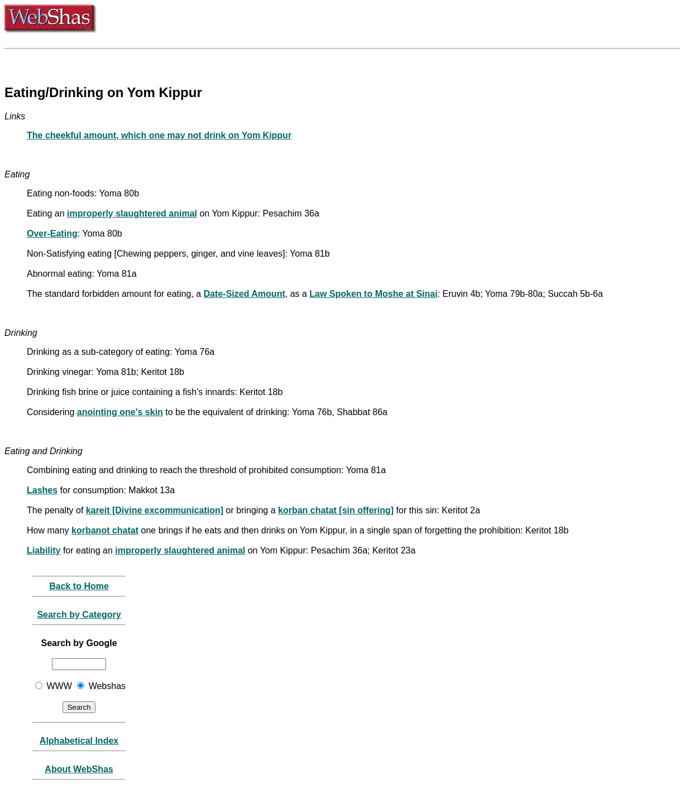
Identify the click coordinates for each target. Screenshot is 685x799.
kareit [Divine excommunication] (154, 510)
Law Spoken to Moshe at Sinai (373, 294)
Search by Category (79, 614)
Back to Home (79, 586)
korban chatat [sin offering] (336, 510)
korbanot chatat (104, 530)
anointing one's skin (120, 412)
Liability (43, 550)
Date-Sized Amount (244, 294)
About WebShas (79, 769)
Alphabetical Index (79, 740)
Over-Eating (52, 233)
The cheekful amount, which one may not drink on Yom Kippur (159, 135)
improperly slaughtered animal (132, 213)
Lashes (42, 490)
